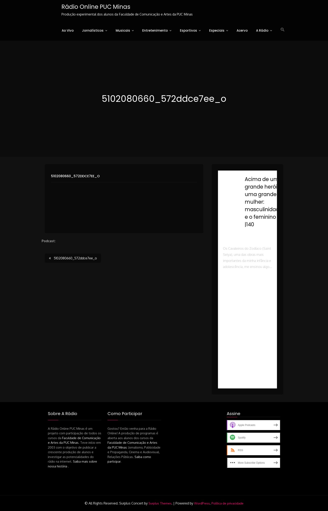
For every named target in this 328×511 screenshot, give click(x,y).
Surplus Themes (160, 503)
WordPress (202, 503)
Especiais (216, 30)
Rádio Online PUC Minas (96, 7)
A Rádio (262, 30)
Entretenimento (155, 30)
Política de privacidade (227, 503)
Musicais (123, 30)
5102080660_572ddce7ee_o (75, 176)
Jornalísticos (93, 30)
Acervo (242, 30)
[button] (282, 30)
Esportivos (188, 30)
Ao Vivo (68, 30)
